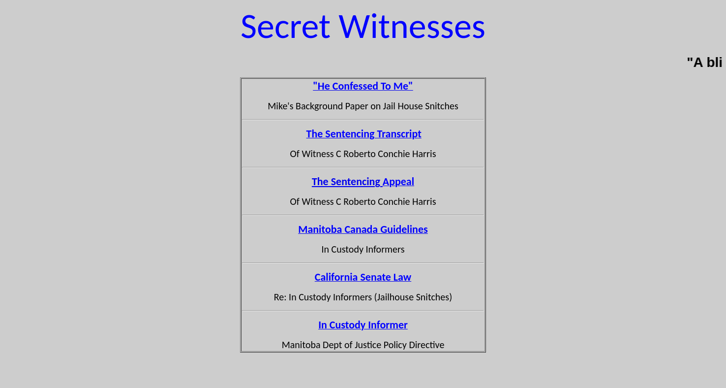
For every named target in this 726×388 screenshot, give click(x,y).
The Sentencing (347, 181)
